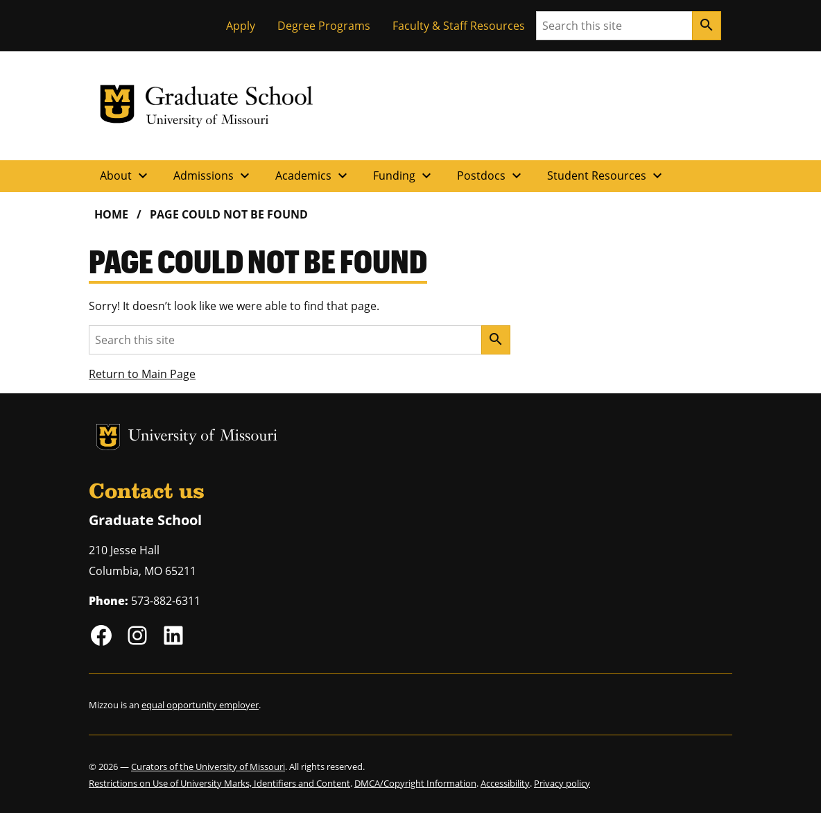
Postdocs (491, 175)
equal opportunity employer (200, 705)
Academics (313, 175)
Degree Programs (323, 25)
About (125, 175)
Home (111, 214)
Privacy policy (562, 783)
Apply (240, 25)
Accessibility (505, 783)
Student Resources (606, 175)
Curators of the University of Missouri (208, 766)
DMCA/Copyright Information (415, 783)
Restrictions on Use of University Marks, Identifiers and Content (219, 783)
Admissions (213, 175)
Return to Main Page (142, 374)
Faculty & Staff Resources (458, 25)
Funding (404, 175)
